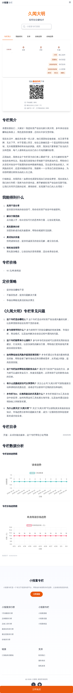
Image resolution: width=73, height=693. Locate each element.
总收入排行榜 (7, 624)
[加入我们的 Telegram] (40, 684)
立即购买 (36, 689)
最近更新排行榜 (8, 634)
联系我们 (41, 655)
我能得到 (19, 36)
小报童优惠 (42, 619)
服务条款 (41, 661)
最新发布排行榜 (8, 629)
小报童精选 (42, 624)
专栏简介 (7, 36)
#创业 (56, 73)
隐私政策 (41, 666)
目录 (28, 36)
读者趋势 (38, 36)
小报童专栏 (36, 580)
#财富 (49, 73)
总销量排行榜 (7, 619)
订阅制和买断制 (8, 655)
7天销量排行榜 (7, 613)
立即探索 (36, 594)
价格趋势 (50, 36)
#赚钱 (62, 73)
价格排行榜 (6, 640)
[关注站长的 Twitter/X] (33, 684)
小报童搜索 (42, 613)
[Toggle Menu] (70, 2)
